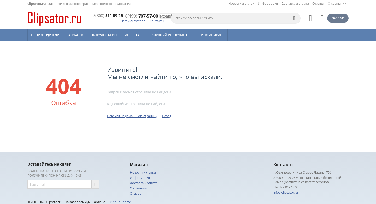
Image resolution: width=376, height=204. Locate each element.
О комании (138, 188)
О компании (337, 3)
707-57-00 (141, 16)
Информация (268, 3)
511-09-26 (106, 16)
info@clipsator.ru (134, 21)
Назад (166, 116)
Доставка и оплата (295, 3)
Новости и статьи (241, 3)
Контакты (157, 21)
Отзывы (318, 3)
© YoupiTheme (120, 202)
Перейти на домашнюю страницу (132, 116)
